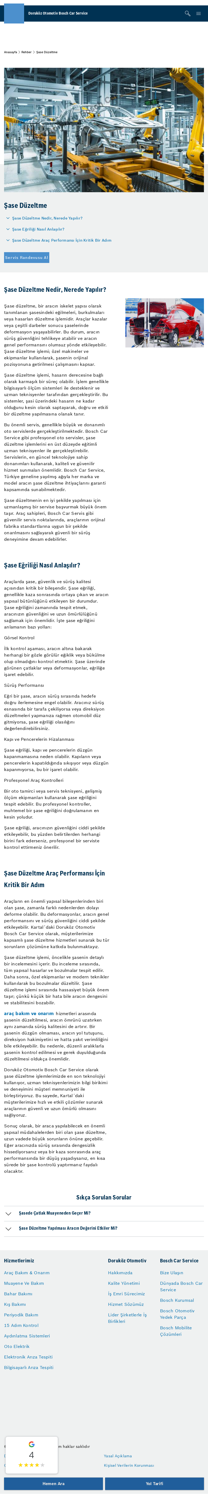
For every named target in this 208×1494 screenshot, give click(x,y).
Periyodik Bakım (21, 1314)
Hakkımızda (120, 1272)
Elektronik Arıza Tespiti (28, 1357)
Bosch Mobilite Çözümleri (176, 1331)
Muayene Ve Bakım (24, 1283)
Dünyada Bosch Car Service (181, 1286)
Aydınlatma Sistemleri (27, 1335)
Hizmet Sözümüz (126, 1304)
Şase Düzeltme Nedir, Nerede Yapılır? (47, 218)
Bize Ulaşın (171, 1272)
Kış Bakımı (15, 1304)
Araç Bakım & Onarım (27, 1272)
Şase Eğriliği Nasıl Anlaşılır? (38, 229)
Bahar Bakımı (18, 1293)
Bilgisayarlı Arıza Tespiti (29, 1367)
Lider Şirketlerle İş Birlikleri (127, 1318)
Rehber (26, 52)
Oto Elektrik (17, 1346)
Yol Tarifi (154, 1483)
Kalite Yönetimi (124, 1283)
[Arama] (187, 13)
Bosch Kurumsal (177, 1300)
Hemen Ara (53, 1483)
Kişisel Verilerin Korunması (129, 1465)
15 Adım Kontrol (21, 1325)
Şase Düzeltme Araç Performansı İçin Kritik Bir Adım (62, 240)
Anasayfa (10, 52)
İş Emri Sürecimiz (126, 1293)
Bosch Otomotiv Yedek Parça (177, 1314)
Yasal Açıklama (118, 1456)
